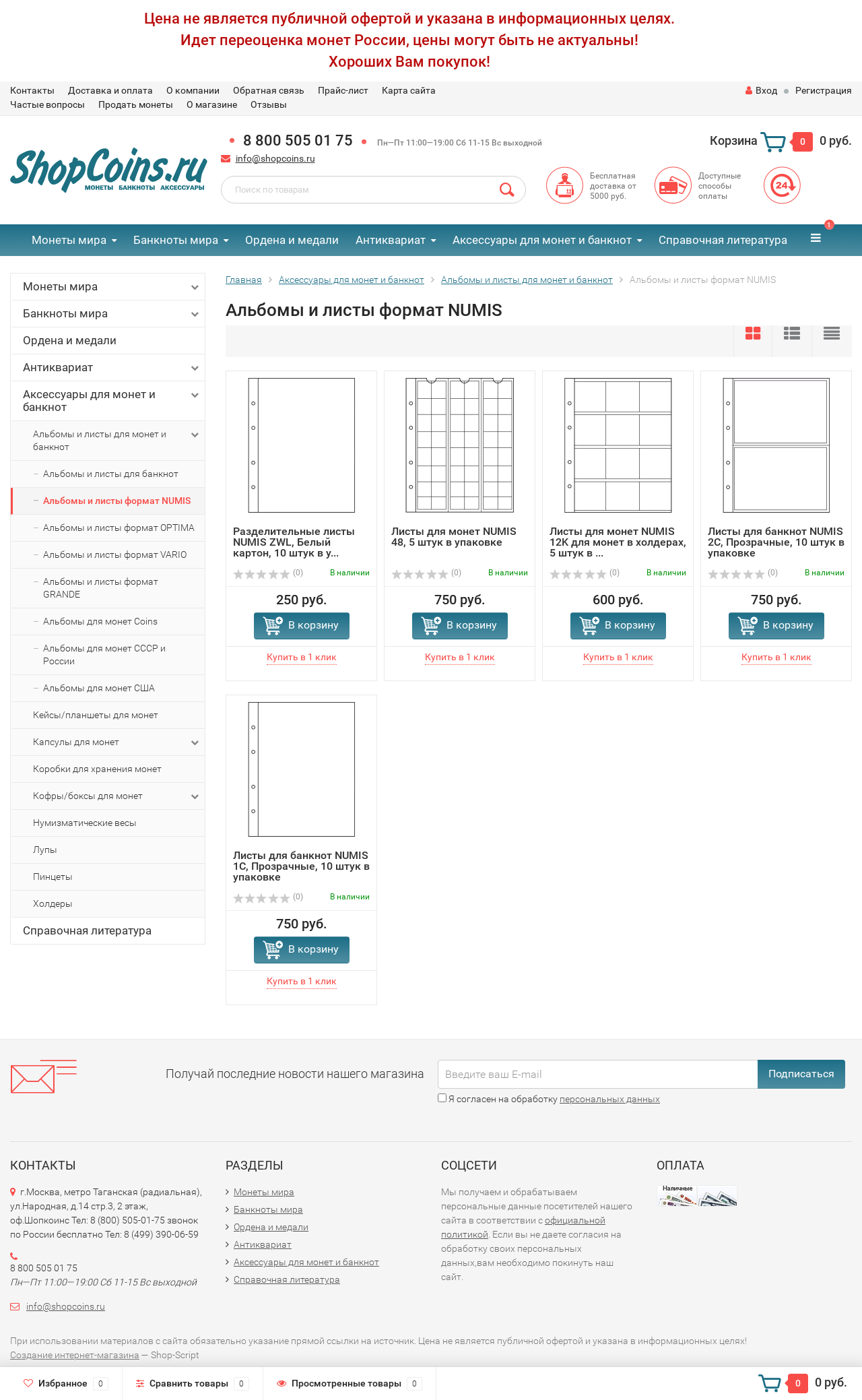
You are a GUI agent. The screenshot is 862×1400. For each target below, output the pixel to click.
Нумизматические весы (85, 822)
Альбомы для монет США (99, 687)
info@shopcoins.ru (275, 158)
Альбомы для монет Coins (100, 621)
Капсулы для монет (117, 742)
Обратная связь (268, 90)
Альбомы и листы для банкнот (110, 473)
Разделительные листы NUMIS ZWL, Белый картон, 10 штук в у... (294, 542)
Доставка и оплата (110, 90)
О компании (193, 90)
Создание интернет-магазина (74, 1354)
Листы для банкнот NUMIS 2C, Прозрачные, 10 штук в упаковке (776, 542)
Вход (761, 90)
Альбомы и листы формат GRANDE (100, 588)
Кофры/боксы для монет (117, 796)
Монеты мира (69, 240)
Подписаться (801, 1073)
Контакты (32, 90)
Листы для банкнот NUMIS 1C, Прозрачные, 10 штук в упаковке (301, 866)
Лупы (45, 849)
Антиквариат (391, 240)
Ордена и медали (292, 240)
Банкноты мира (175, 240)
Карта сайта (409, 90)
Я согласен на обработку (549, 1098)
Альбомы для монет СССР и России (104, 654)
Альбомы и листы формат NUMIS (117, 500)
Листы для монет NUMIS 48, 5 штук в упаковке (454, 536)
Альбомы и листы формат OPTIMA (119, 527)
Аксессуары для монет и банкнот (542, 240)
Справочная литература (723, 240)
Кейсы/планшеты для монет (95, 714)
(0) (268, 572)
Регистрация (823, 90)
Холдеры (53, 903)
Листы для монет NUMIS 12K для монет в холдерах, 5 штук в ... (618, 542)
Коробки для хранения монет (97, 768)
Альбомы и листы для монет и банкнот (117, 440)
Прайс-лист (343, 90)
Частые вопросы (47, 104)
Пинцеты (53, 876)
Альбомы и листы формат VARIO (115, 554)
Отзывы (269, 104)
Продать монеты (135, 104)
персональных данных (610, 1098)
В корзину (313, 624)
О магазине (212, 104)
